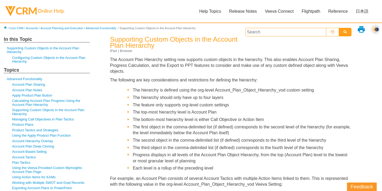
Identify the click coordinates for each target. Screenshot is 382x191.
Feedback (362, 186)
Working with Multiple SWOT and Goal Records (48, 183)
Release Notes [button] (243, 11)
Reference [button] (338, 11)
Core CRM (17, 28)
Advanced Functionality (101, 28)
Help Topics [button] (210, 11)
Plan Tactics (21, 162)
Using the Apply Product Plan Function (41, 135)
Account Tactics (24, 157)
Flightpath (311, 11)
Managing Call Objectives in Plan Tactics (43, 119)
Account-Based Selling (29, 152)
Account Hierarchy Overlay (32, 141)
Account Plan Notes (27, 90)
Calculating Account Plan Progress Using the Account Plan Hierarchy (46, 102)
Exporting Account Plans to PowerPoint (42, 188)
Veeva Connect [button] (279, 11)
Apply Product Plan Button (32, 95)
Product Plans (22, 125)
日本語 (362, 11)
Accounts (32, 28)
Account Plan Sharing (28, 84)
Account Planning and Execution (62, 28)
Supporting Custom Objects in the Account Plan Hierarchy (43, 50)
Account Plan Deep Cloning (33, 146)
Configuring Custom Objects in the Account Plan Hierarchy (48, 59)
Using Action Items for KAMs (33, 177)
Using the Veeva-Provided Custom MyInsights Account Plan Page (47, 169)
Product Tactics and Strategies (35, 130)
